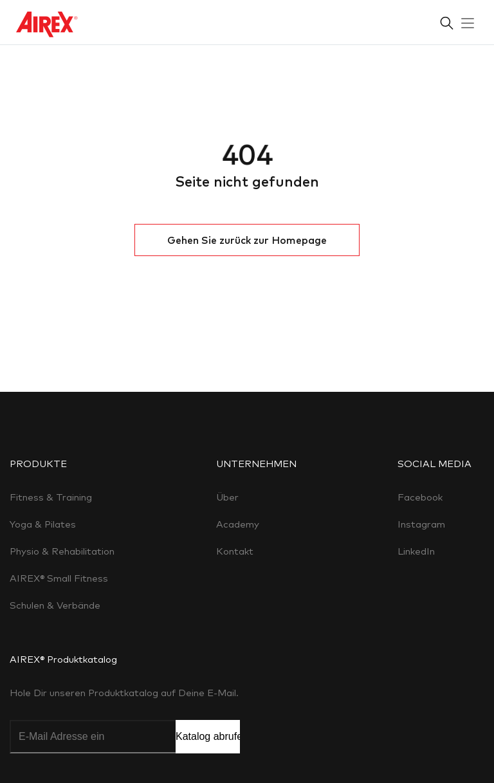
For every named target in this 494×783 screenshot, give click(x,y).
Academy (237, 524)
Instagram (421, 524)
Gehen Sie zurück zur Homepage (247, 240)
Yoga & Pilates (43, 524)
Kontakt (234, 551)
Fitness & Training (51, 497)
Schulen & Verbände (55, 605)
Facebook (420, 497)
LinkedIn (416, 551)
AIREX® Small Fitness (59, 578)
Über (227, 497)
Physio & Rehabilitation (62, 551)
